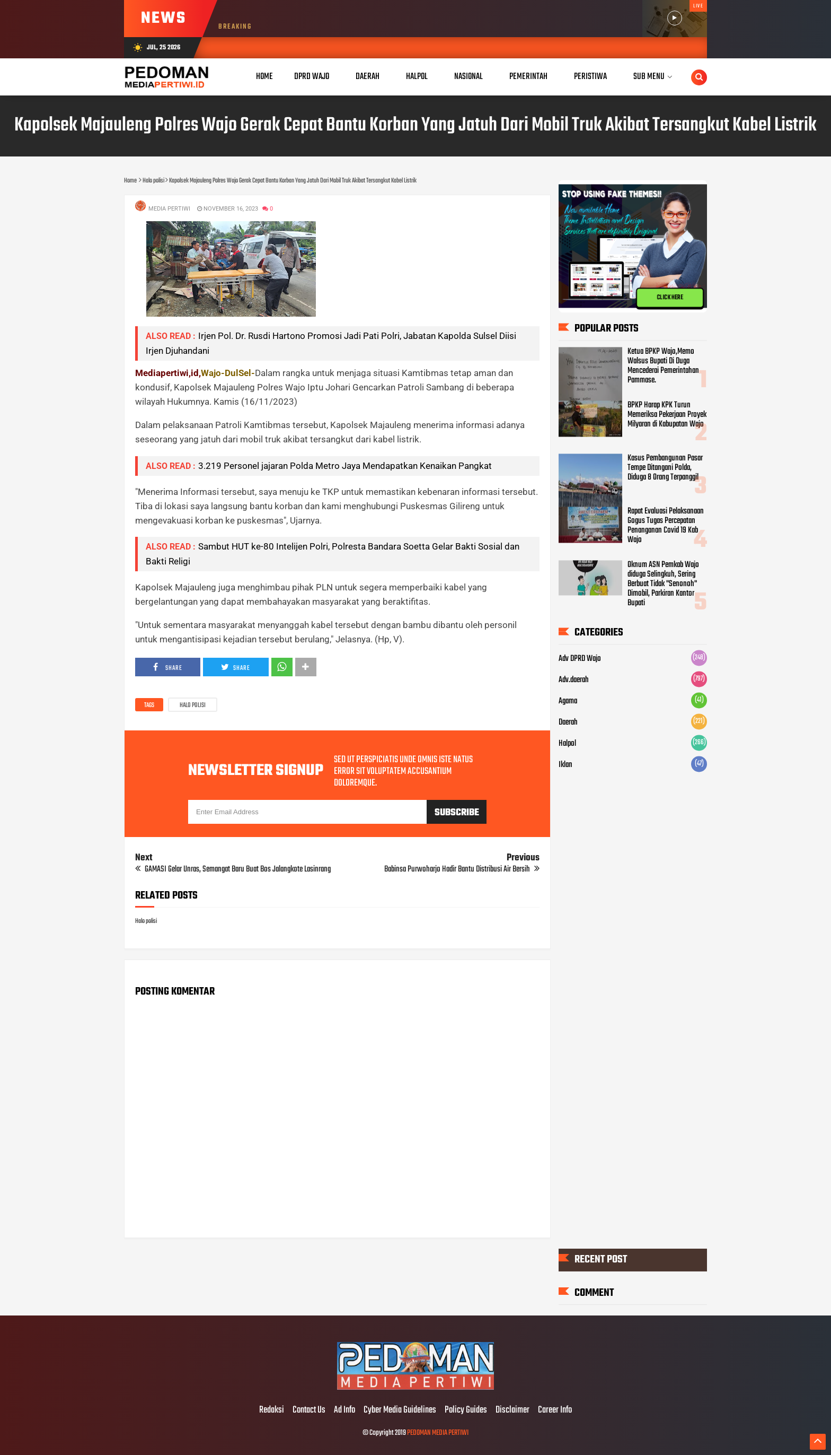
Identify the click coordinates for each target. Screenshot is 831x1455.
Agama (568, 702)
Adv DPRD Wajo (580, 659)
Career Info (555, 1410)
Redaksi (271, 1410)
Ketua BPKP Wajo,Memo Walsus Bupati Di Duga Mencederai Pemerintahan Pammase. (663, 366)
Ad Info (344, 1410)
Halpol (567, 744)
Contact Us (309, 1410)
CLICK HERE (670, 297)
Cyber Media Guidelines (400, 1410)
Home (264, 76)
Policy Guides (466, 1410)
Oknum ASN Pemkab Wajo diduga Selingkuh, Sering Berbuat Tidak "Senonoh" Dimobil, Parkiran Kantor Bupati (663, 585)
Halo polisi (193, 705)
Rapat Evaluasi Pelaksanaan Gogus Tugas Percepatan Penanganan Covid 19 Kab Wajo (665, 526)
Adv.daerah (574, 680)
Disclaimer (512, 1410)
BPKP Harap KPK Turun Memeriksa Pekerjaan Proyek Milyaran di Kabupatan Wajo (666, 415)
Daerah (568, 723)
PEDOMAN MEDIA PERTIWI (437, 1433)
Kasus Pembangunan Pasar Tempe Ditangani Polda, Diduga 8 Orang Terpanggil (665, 468)
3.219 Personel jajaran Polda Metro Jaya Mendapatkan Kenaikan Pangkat (345, 465)
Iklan (565, 765)
